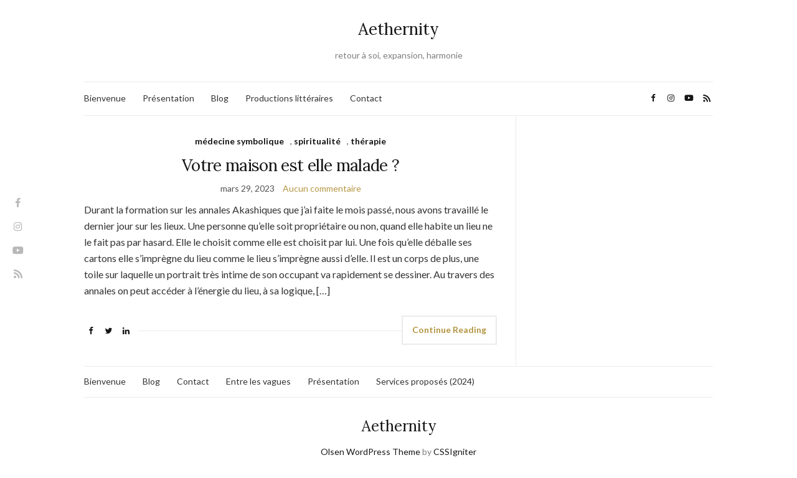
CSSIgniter (454, 451)
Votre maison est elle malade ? (291, 165)
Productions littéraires (289, 98)
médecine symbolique (239, 141)
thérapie (368, 141)
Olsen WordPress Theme (370, 451)
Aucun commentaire (322, 188)
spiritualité (317, 141)
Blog (220, 98)
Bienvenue (105, 98)
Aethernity (398, 29)
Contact (366, 98)
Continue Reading (449, 329)
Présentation (168, 98)
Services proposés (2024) (425, 381)
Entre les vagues (258, 381)
